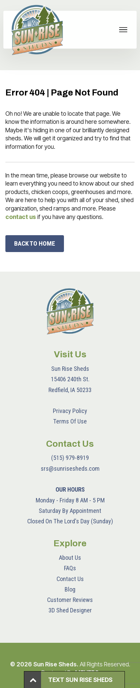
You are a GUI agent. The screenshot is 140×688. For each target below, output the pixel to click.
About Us (70, 557)
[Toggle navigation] (123, 29)
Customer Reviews (70, 599)
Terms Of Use (70, 421)
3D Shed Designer (70, 610)
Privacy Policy (70, 410)
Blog (70, 589)
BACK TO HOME (34, 243)
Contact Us (70, 578)
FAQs (70, 568)
